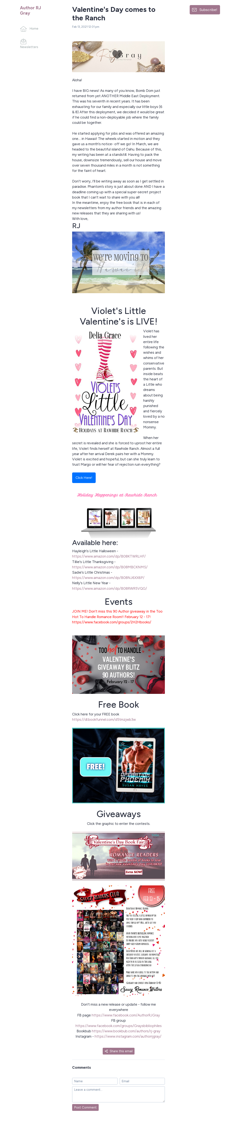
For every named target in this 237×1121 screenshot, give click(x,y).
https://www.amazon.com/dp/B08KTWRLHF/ (109, 556)
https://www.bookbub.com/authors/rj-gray (125, 1031)
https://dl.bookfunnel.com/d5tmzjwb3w (104, 719)
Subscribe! (208, 9)
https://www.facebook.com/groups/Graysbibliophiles (119, 1026)
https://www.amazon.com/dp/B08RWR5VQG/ (109, 588)
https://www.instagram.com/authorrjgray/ (128, 1036)
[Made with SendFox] (223, 1096)
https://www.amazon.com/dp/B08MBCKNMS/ (110, 567)
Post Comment (85, 1107)
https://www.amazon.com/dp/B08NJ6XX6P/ (108, 578)
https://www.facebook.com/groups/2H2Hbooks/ (111, 622)
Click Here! (84, 478)
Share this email (119, 1051)
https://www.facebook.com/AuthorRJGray (125, 1015)
